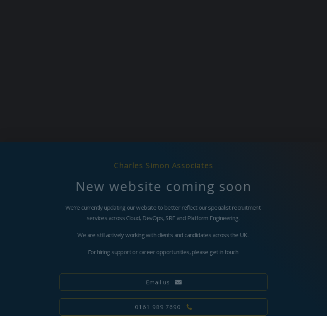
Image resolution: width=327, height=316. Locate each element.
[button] (164, 282)
